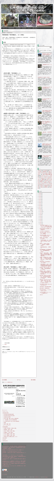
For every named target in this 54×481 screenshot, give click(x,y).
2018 (40, 205)
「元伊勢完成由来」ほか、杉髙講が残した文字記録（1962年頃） (46, 241)
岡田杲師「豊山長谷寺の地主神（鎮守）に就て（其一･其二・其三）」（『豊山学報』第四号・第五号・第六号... (45, 281)
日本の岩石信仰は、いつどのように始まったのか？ (46, 290)
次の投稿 (4, 379)
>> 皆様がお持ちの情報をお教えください (10, 436)
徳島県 (43, 183)
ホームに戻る (4, 474)
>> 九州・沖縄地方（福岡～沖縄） (8, 435)
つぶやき (45, 170)
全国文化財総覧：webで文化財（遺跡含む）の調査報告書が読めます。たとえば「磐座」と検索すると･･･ (14, 457)
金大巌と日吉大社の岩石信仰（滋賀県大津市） (47, 156)
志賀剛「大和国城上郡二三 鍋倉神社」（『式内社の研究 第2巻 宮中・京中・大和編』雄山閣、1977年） (46, 259)
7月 (40, 217)
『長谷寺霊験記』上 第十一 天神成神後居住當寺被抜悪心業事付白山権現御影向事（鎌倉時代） (46, 265)
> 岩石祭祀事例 (5, 426)
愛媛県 (49, 171)
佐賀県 (48, 178)
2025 (40, 194)
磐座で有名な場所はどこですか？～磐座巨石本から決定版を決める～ (47, 122)
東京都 (39, 183)
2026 (40, 193)
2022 (40, 199)
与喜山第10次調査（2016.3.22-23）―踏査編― (45, 233)
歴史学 (46, 187)
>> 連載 (4, 422)
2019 (40, 204)
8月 (40, 216)
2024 (40, 196)
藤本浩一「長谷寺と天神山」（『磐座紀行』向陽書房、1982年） (45, 244)
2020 (40, 202)
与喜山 (5, 344)
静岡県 (41, 181)
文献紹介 (46, 186)
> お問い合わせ (5, 440)
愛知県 (44, 171)
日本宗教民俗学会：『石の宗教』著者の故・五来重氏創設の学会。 (14, 446)
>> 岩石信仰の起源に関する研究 (8, 415)
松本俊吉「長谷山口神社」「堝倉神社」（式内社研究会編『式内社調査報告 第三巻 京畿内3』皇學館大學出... (46, 254)
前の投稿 (33, 379)
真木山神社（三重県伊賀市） (45, 288)
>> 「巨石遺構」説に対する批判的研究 (9, 419)
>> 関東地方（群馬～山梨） (7, 429)
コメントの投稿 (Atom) (8, 382)
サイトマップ (4, 410)
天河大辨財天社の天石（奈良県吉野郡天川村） (47, 87)
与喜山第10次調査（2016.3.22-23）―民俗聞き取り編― (45, 236)
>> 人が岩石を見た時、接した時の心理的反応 (10, 421)
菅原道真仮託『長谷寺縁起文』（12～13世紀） (45, 262)
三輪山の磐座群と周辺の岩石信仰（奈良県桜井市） (47, 111)
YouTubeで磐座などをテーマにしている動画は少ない (46, 293)
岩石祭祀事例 (47, 174)
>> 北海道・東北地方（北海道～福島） (9, 428)
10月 (41, 213)
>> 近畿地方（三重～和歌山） (8, 432)
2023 (40, 197)
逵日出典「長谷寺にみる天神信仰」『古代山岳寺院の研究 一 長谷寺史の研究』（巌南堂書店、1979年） (45, 277)
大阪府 (49, 181)
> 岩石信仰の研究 (5, 412)
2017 (40, 207)
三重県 (42, 179)
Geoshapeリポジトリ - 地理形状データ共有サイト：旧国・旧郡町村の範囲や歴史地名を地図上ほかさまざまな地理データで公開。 (14, 461)
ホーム (19, 379)
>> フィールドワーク (6, 425)
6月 (40, 219)
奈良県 (50, 183)
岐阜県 (42, 175)
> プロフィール (5, 411)
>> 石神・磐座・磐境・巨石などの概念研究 (10, 418)
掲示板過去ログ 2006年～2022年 (43, 77)
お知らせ (39, 170)
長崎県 (42, 182)
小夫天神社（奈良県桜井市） (45, 231)
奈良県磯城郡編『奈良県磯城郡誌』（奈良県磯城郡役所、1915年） (45, 250)
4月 (40, 222)
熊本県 (42, 177)
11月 (41, 211)
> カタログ (4, 439)
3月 (40, 223)
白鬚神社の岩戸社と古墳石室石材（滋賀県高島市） (47, 144)
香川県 (45, 178)
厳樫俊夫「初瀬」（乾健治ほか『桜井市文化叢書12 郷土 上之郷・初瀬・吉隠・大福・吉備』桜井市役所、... (46, 272)
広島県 (42, 178)
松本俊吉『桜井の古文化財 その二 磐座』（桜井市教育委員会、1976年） (45, 268)
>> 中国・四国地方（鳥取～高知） (8, 433)
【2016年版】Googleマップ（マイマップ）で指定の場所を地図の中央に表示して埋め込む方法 (46, 226)
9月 (40, 214)
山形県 (47, 179)
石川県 (45, 181)
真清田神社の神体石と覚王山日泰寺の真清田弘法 (47, 54)
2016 (40, 208)
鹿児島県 (46, 180)
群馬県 (45, 177)
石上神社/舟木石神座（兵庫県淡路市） (46, 99)
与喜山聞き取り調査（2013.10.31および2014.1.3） (46, 285)
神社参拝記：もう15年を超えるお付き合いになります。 (12, 451)
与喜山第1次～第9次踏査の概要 (45, 286)
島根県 (49, 182)
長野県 (45, 182)
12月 (41, 210)
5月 (40, 220)
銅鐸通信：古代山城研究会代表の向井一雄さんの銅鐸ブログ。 (13, 449)
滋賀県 (42, 180)
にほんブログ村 (5, 471)
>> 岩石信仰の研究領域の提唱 (8, 414)
